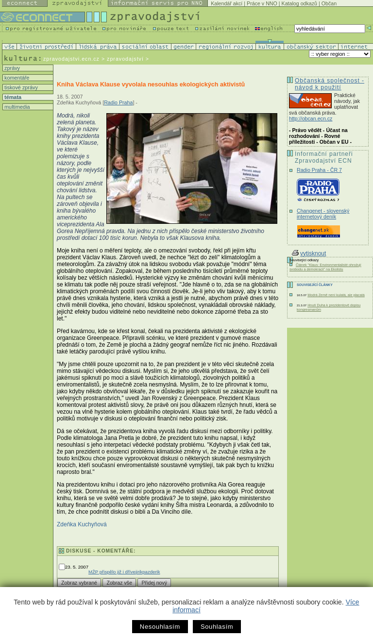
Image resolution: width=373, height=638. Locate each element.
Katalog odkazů (299, 3)
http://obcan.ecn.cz (310, 118)
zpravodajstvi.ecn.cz (71, 59)
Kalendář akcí (226, 3)
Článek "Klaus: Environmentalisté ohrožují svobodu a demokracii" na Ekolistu (325, 267)
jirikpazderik (148, 571)
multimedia (16, 107)
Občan (329, 3)
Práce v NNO (262, 3)
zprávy (11, 68)
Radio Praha (118, 102)
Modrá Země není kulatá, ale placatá (336, 295)
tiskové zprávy (20, 87)
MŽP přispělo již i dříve (112, 571)
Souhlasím (217, 626)
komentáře (16, 78)
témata (12, 97)
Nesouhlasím (160, 626)
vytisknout (309, 253)
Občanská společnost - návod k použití (329, 84)
